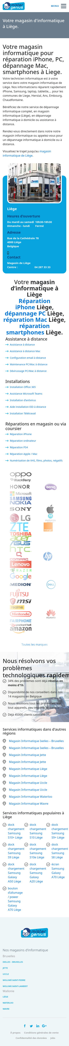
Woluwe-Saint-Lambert (15, 986)
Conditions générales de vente (41, 1032)
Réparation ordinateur (23, 440)
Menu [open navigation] (58, 6)
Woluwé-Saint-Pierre (14, 980)
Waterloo (8, 1002)
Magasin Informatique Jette (27, 755)
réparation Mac (25, 319)
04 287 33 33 (42, 267)
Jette (5, 968)
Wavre (6, 1008)
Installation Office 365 (23, 387)
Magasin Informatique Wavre (28, 804)
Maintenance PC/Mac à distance (28, 364)
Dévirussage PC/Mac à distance (28, 371)
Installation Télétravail (23, 413)
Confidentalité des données (31, 1038)
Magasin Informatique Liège (28, 769)
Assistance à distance (22, 344)
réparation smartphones (28, 329)
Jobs (52, 1038)
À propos (15, 1032)
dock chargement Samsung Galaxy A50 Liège (16, 872)
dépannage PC (25, 313)
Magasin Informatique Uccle (28, 783)
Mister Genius (16, 6)
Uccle (6, 974)
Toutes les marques (34, 644)
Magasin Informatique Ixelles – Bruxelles (36, 741)
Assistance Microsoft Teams (26, 393)
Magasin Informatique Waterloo (30, 797)
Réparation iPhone (32, 304)
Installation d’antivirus (23, 400)
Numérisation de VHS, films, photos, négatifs (36, 460)
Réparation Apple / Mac (23, 454)
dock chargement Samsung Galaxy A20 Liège (38, 872)
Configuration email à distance (28, 357)
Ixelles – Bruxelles (13, 962)
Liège (5, 996)
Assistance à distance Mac (25, 351)
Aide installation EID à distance (28, 406)
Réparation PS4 (19, 447)
